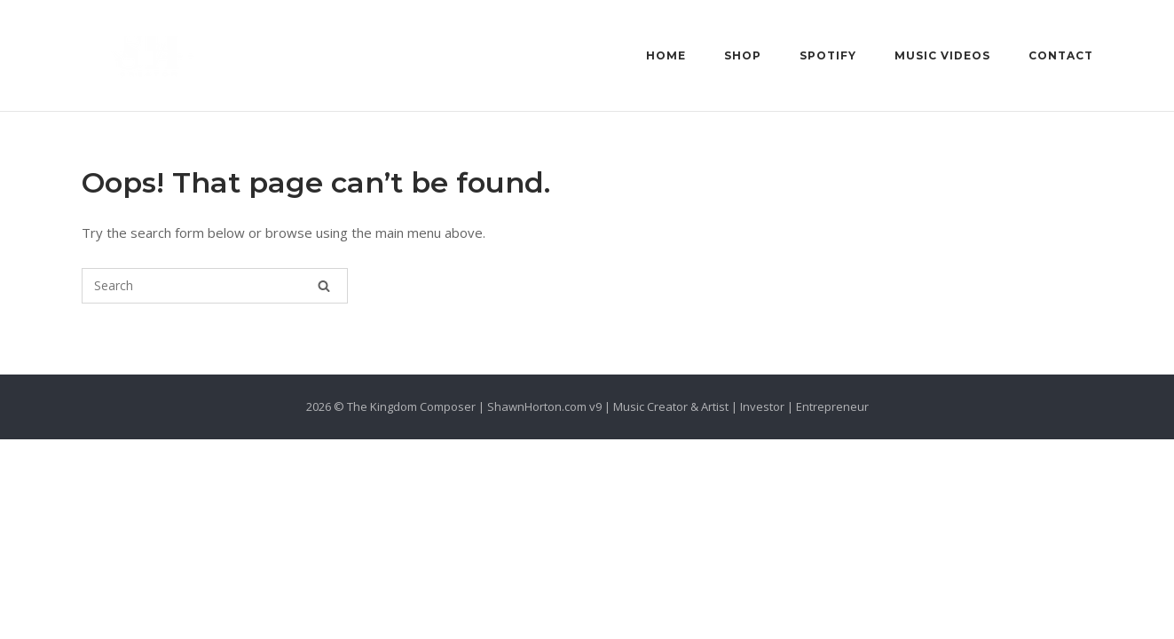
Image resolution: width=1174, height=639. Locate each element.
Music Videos (942, 55)
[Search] (324, 286)
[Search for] (215, 286)
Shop (742, 55)
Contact (1060, 55)
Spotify (828, 55)
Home (666, 55)
